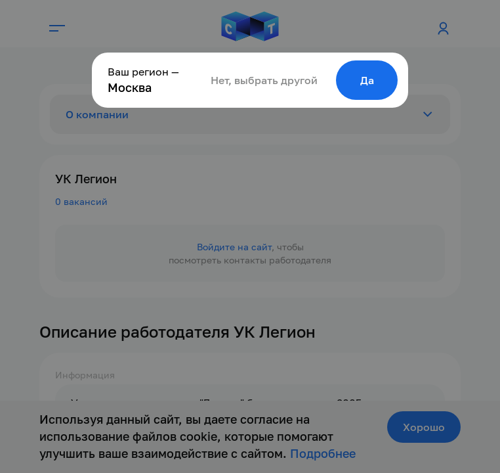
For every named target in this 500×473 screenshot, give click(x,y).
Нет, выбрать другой (264, 80)
